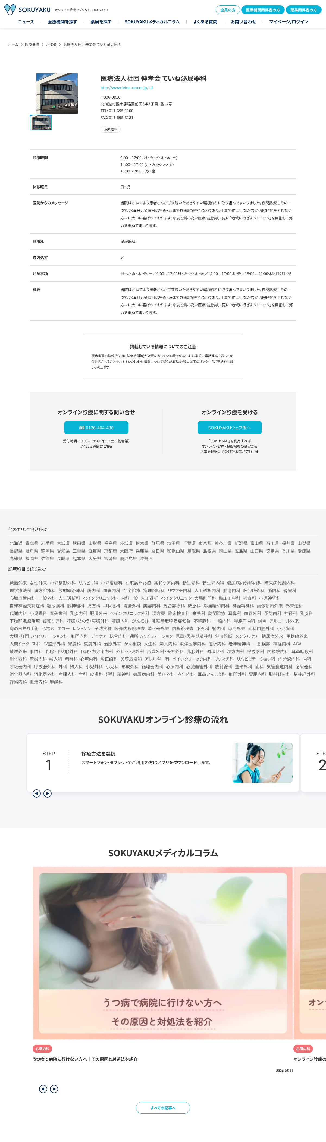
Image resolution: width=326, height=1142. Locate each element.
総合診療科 (174, 605)
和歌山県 (175, 550)
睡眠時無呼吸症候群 (171, 620)
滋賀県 (94, 550)
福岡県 (31, 558)
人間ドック (19, 643)
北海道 (51, 44)
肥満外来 (98, 613)
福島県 (110, 543)
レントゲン (82, 628)
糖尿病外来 (272, 636)
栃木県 (142, 543)
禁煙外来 (18, 651)
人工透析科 (69, 598)
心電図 (48, 628)
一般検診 (261, 643)
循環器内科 (152, 666)
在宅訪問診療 (138, 582)
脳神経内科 (280, 674)
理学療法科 (20, 590)
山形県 (94, 543)
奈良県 (157, 550)
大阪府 (126, 550)
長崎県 (63, 558)
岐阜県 (31, 550)
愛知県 (63, 550)
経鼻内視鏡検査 (129, 628)
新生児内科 (213, 582)
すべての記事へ (163, 1107)
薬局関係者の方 (303, 9)
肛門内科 (79, 636)
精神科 (123, 674)
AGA (297, 643)
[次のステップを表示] (47, 793)
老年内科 (186, 674)
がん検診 (140, 620)
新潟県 (240, 543)
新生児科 (191, 582)
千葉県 (189, 543)
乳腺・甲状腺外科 (61, 651)
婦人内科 (168, 643)
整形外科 (243, 666)
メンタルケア (247, 636)
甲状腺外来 (297, 636)
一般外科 (47, 598)
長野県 (16, 550)
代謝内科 (18, 613)
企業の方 (228, 9)
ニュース (26, 21)
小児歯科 (285, 628)
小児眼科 (38, 613)
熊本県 (79, 558)
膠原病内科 (244, 620)
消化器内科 (20, 674)
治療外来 (112, 643)
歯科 (259, 666)
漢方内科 (235, 651)
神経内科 (281, 643)
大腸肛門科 (205, 598)
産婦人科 (67, 674)
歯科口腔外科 (261, 628)
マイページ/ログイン (288, 21)
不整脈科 (202, 620)
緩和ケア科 (53, 620)
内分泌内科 (289, 658)
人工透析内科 (207, 590)
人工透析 (149, 598)
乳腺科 (306, 613)
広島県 (240, 550)
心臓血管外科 (199, 666)
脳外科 (202, 628)
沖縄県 (146, 558)
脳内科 (274, 590)
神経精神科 (243, 605)
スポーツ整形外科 (48, 643)
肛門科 (36, 651)
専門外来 (236, 628)
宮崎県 (110, 558)
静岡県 (47, 550)
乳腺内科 (78, 613)
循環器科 (215, 651)
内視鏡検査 (183, 628)
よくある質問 (205, 21)
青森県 (31, 543)
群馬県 (157, 543)
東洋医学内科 (193, 643)
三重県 (79, 550)
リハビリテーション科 (256, 658)
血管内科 (111, 590)
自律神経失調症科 (27, 605)
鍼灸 (262, 620)
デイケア (99, 636)
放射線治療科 (71, 590)
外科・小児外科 (130, 651)
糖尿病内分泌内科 (244, 582)
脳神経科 (75, 605)
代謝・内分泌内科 (97, 651)
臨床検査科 (179, 613)
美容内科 (152, 605)
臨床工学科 (229, 598)
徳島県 (272, 550)
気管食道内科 (280, 666)
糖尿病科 (55, 605)
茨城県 (126, 543)
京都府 (110, 550)
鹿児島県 (128, 558)
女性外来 (38, 582)
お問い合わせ (243, 21)
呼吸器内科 (20, 666)
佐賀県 (47, 558)
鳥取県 (193, 550)
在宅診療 (131, 590)
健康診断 (224, 636)
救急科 (194, 605)
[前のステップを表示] (37, 793)
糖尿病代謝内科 (279, 582)
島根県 (209, 550)
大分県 (94, 558)
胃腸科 (74, 643)
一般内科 (222, 620)
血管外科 (252, 613)
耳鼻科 (234, 613)
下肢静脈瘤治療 (25, 620)
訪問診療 (216, 613)
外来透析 (294, 605)
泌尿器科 (304, 666)
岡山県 (225, 550)
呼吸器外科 (45, 666)
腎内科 (218, 628)
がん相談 (132, 643)
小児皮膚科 (112, 582)
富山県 (256, 543)
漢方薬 (158, 613)
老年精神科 (239, 643)
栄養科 (198, 613)
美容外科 (166, 674)
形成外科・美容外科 (165, 651)
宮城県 (63, 543)
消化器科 (18, 658)
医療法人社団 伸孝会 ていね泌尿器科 (92, 44)
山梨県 (304, 543)
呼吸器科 (255, 651)
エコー (63, 628)
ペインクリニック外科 (129, 613)
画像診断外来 (270, 605)
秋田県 (79, 543)
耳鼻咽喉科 (302, 651)
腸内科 (93, 590)
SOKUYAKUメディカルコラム (152, 21)
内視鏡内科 (278, 651)
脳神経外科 (304, 674)
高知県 (16, 558)
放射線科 (223, 666)
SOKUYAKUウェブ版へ (229, 427)
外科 (62, 666)
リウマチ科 (224, 658)
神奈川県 (223, 543)
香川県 (288, 550)
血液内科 (38, 681)
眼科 (110, 674)
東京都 (205, 543)
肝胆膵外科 (254, 590)
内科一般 (129, 598)
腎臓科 (289, 590)
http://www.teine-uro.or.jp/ (124, 87)
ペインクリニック (176, 598)
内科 (307, 658)
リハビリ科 (88, 582)
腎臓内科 (18, 681)
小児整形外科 (63, 582)
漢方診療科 (45, 590)
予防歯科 (272, 613)
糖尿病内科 (144, 674)
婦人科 (76, 666)
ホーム (13, 44)
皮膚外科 (92, 643)
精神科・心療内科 (81, 658)
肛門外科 (237, 674)
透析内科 (217, 643)
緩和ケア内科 (167, 582)
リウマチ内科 (180, 590)
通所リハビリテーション (151, 636)
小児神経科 (270, 598)
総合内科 (118, 636)
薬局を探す (100, 21)
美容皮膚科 (131, 658)
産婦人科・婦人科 (46, 658)
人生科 (150, 643)
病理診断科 (154, 590)
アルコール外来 (284, 620)
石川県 (272, 543)
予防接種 (103, 628)
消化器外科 (45, 674)
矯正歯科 (109, 658)
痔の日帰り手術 (24, 628)
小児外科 (94, 666)
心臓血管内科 (23, 598)
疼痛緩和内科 (216, 605)
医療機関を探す (62, 21)
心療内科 (174, 666)
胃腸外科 (131, 605)
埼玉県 (173, 543)
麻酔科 (56, 681)
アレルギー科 (157, 658)
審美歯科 (58, 613)
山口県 (256, 550)
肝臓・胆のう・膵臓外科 (88, 620)
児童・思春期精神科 (193, 636)
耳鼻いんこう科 (212, 674)
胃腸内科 (257, 674)
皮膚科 (96, 674)
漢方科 (93, 605)
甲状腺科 (111, 605)
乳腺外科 (195, 651)
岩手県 (47, 543)
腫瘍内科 (231, 590)
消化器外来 (158, 628)
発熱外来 (18, 582)
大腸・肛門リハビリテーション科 (39, 636)
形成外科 (130, 666)
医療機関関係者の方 (263, 9)
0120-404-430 (100, 427)
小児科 (112, 666)
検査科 (249, 598)
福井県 (288, 543)
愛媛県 (304, 550)
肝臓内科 (120, 620)
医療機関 (32, 44)
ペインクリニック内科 (192, 658)
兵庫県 (142, 550)
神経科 (290, 613)
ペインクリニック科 (100, 598)
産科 (83, 674)
